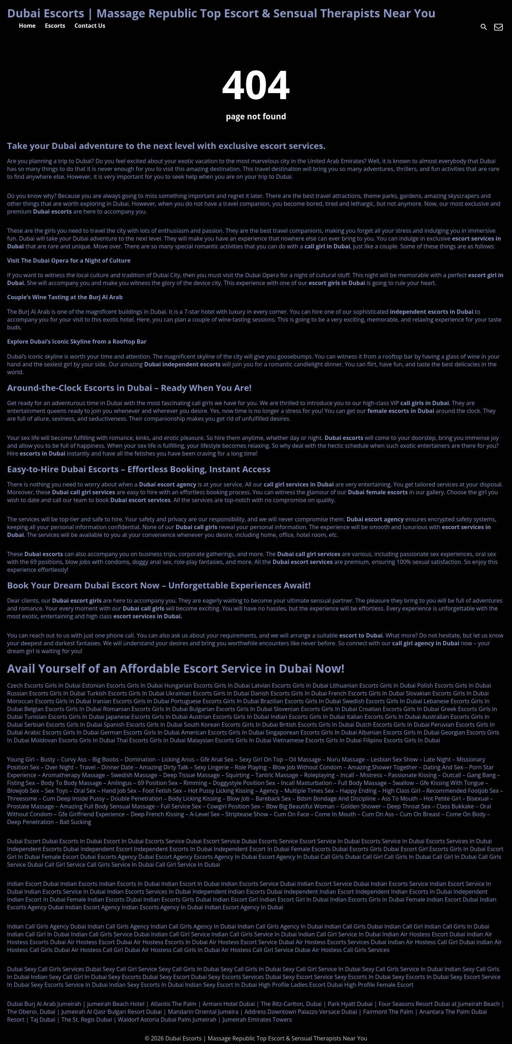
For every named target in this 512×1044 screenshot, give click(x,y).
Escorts (55, 25)
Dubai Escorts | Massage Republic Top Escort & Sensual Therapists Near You (221, 13)
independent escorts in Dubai (432, 312)
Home (27, 25)
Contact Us (90, 25)
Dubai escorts (52, 211)
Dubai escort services (140, 500)
